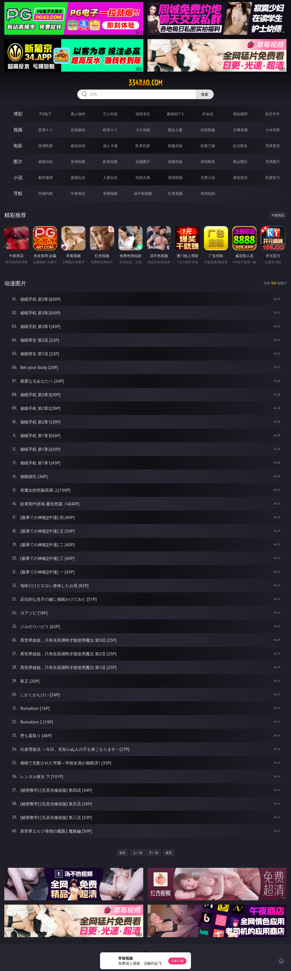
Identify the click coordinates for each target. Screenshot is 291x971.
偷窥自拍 (45, 161)
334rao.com (145, 82)
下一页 (153, 853)
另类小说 (208, 177)
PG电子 (45, 113)
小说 (18, 177)
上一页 (137, 853)
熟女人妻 (175, 129)
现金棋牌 (240, 113)
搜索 (204, 94)
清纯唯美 (208, 161)
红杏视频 (175, 193)
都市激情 (45, 177)
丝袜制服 (208, 129)
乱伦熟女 (240, 145)
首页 (122, 853)
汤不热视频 (143, 193)
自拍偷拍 (78, 129)
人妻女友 (110, 177)
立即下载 (177, 961)
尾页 (169, 853)
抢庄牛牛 (272, 113)
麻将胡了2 (175, 113)
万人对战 (110, 113)
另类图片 (272, 161)
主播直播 (240, 129)
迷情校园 (175, 177)
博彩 (18, 114)
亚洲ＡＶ (45, 129)
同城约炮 (45, 193)
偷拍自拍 (78, 145)
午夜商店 (78, 193)
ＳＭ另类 (272, 129)
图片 (18, 161)
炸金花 (207, 113)
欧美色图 (110, 161)
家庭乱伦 (78, 177)
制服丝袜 (175, 145)
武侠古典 (142, 177)
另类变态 (272, 145)
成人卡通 (110, 145)
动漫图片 (142, 161)
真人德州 (78, 113)
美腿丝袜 (175, 161)
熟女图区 (240, 161)
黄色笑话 (240, 177)
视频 (18, 130)
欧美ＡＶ (110, 129)
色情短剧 (208, 193)
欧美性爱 (142, 145)
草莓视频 (110, 193)
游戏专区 (142, 113)
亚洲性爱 (45, 145)
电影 (18, 146)
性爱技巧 (272, 177)
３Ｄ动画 (142, 129)
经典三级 (208, 145)
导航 (18, 193)
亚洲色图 (78, 161)
